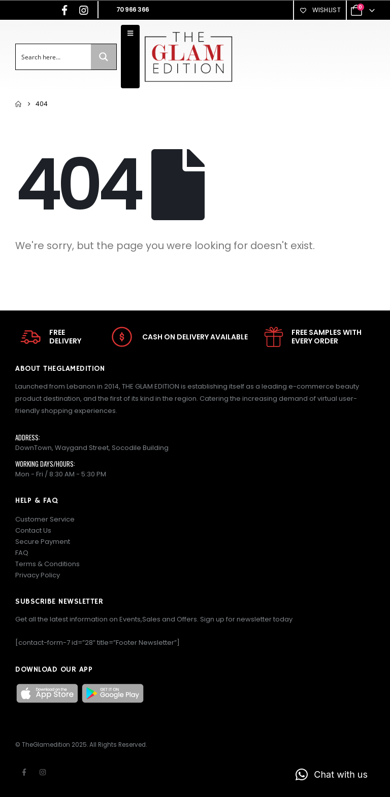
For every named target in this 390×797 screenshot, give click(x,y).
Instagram (42, 772)
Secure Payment (42, 541)
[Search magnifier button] (103, 57)
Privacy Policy (37, 575)
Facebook (23, 772)
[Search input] (53, 57)
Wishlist (320, 10)
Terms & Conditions (47, 564)
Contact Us (33, 530)
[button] (331, 775)
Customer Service (45, 519)
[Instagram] (84, 10)
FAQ (21, 553)
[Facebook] (64, 10)
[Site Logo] (188, 56)
